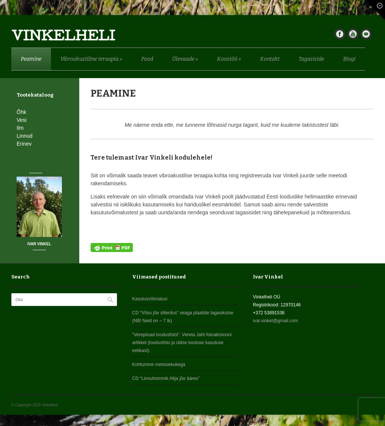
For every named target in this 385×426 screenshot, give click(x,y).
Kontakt (270, 59)
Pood (147, 59)
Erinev (24, 144)
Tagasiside (311, 59)
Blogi (349, 59)
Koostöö (229, 59)
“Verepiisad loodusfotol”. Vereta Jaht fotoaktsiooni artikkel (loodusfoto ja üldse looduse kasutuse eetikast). (182, 342)
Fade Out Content (373, 11)
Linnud (24, 136)
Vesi (21, 120)
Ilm (20, 128)
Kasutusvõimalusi (149, 298)
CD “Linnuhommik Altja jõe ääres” (166, 378)
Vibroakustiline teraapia (91, 59)
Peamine (31, 59)
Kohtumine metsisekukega (158, 364)
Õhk (21, 112)
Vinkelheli (63, 37)
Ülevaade (185, 59)
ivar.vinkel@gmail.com (275, 320)
